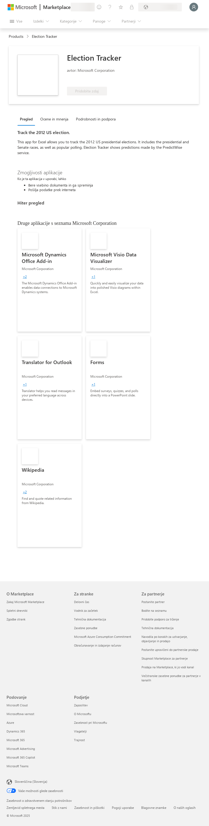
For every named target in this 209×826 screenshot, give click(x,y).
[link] (49, 280)
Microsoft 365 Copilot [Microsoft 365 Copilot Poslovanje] (21, 757)
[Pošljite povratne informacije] (99, 7)
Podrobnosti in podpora (96, 119)
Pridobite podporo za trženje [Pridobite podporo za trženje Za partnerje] (160, 619)
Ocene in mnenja (54, 119)
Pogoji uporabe (123, 807)
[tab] (27, 119)
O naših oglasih (185, 807)
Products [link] (16, 36)
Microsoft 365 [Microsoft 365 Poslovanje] (16, 740)
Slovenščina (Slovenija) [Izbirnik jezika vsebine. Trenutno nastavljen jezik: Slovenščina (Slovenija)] (31, 781)
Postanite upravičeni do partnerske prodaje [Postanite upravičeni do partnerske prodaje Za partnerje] (170, 650)
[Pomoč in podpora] (110, 7)
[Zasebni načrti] (131, 7)
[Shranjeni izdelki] (120, 7)
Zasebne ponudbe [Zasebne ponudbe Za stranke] (85, 628)
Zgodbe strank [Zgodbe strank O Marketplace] (16, 619)
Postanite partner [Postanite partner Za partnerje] (153, 602)
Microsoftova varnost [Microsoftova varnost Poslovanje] (20, 714)
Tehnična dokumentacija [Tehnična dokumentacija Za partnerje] (158, 628)
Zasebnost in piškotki (89, 807)
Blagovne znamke (153, 807)
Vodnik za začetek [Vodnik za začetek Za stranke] (86, 610)
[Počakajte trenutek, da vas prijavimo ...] (193, 7)
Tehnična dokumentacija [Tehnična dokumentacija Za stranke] (90, 619)
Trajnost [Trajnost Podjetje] (79, 740)
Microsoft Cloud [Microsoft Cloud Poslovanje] (17, 705)
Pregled (26, 119)
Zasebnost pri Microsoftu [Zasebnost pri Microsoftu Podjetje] (90, 723)
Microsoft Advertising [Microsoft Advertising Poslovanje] (21, 749)
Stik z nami (59, 807)
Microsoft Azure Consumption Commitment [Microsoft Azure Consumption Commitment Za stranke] (102, 637)
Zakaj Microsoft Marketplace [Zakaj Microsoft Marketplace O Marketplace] (25, 602)
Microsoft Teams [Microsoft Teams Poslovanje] (18, 766)
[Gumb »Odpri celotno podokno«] (16, 21)
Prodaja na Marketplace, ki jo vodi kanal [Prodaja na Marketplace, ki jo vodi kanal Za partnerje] (168, 667)
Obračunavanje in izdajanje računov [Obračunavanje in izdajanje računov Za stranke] (97, 645)
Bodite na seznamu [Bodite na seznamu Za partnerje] (154, 610)
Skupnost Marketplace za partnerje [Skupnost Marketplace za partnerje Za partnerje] (165, 658)
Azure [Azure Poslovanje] (10, 723)
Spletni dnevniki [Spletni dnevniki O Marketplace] (17, 610)
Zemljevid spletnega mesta (25, 807)
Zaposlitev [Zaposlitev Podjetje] (81, 705)
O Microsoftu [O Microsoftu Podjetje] (82, 714)
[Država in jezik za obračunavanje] (160, 7)
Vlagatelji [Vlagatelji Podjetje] (80, 731)
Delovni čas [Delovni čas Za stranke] (81, 602)
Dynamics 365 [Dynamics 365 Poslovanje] (16, 731)
